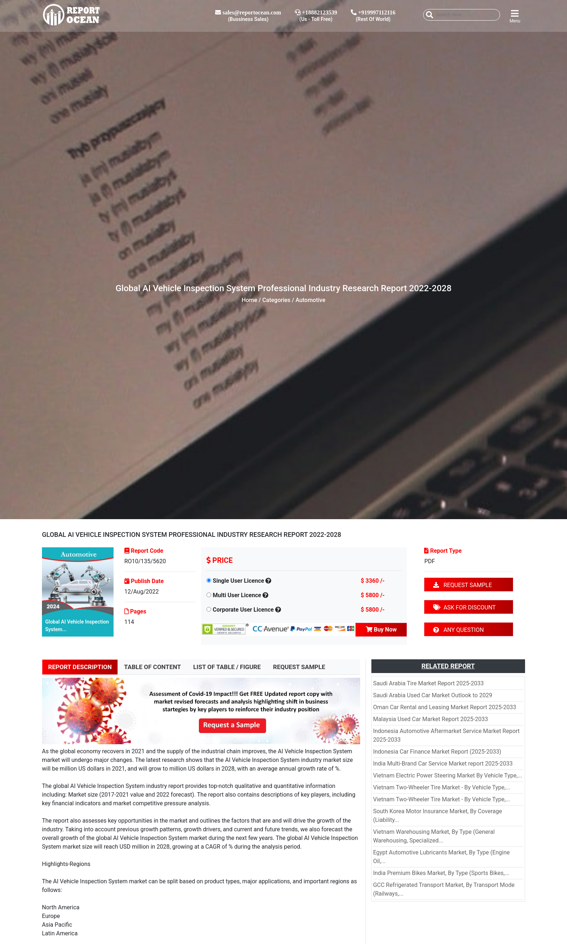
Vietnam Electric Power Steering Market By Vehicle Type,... (447, 775)
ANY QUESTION (458, 629)
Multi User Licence (237, 595)
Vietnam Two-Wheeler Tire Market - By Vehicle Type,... (441, 787)
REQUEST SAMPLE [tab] (299, 667)
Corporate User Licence (243, 609)
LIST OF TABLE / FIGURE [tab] (227, 667)
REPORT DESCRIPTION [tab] (80, 667)
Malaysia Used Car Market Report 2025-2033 (430, 719)
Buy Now (381, 629)
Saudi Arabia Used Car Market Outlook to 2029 (432, 695)
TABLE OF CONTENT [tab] (152, 667)
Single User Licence (238, 580)
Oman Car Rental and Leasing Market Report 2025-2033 (444, 707)
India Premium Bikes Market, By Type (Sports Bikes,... (441, 873)
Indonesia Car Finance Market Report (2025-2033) (437, 751)
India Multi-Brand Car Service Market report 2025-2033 (443, 763)
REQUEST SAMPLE (462, 585)
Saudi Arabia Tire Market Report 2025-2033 (428, 683)
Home (249, 300)
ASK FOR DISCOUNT (464, 607)
